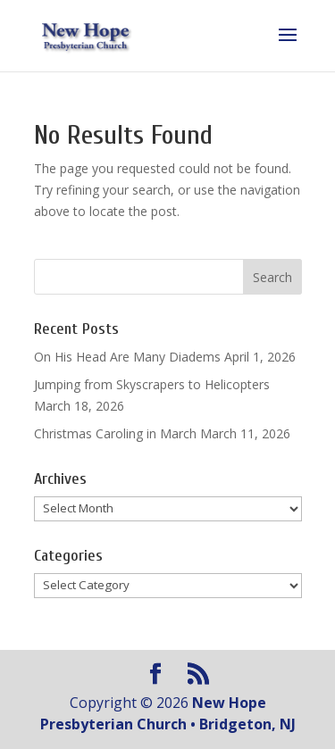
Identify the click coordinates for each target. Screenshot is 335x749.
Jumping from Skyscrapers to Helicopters (152, 384)
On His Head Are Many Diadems (127, 356)
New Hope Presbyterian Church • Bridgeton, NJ (168, 713)
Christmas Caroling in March (115, 433)
